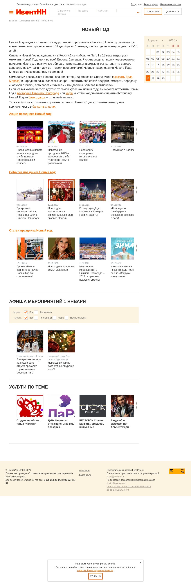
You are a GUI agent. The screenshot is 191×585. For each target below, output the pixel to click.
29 (158, 78)
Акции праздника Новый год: (30, 113)
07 (152, 58)
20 (147, 71)
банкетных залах (44, 106)
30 (163, 78)
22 (158, 71)
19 (178, 65)
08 (158, 58)
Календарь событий (29, 20)
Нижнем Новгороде (75, 4)
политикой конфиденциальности (95, 570)
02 (163, 52)
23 (163, 71)
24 (168, 71)
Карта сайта (85, 475)
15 (158, 65)
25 (173, 71)
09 (163, 58)
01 (158, 52)
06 (147, 58)
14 (152, 65)
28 (152, 78)
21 (152, 71)
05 (178, 52)
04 (173, 52)
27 (147, 78)
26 (178, 71)
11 (173, 58)
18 (173, 65)
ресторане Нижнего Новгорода (38, 93)
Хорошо (95, 576)
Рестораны (46, 317)
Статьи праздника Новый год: (31, 230)
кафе (69, 93)
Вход (133, 4)
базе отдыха (37, 97)
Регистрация (151, 4)
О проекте (84, 470)
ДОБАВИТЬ (172, 11)
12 (178, 58)
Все (31, 312)
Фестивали (46, 312)
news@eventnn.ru (116, 476)
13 (147, 65)
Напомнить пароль (170, 4)
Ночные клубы (78, 317)
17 (168, 65)
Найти (53, 12)
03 (168, 52)
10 (168, 58)
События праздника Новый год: (32, 172)
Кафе (61, 317)
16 (163, 65)
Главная (13, 20)
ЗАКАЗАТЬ (153, 11)
